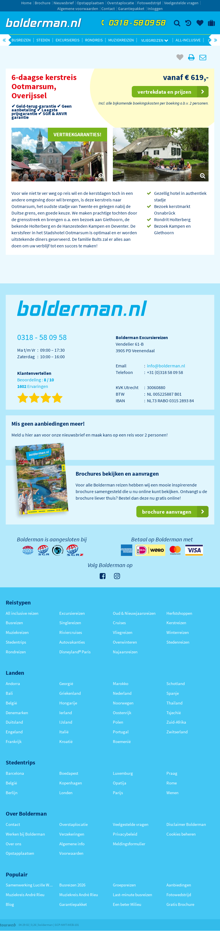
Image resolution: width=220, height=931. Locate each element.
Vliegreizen (154, 40)
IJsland (65, 722)
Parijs (118, 792)
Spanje (172, 693)
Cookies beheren (181, 834)
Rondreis (94, 40)
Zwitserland (177, 731)
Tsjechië (173, 712)
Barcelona (15, 773)
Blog (10, 904)
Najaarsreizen (125, 651)
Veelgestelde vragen (181, 3)
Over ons (13, 843)
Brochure (42, 3)
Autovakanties (72, 642)
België (11, 703)
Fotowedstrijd (149, 3)
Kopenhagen (70, 783)
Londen (65, 792)
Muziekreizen (121, 40)
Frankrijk (13, 741)
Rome (171, 783)
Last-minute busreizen (132, 894)
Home (26, 3)
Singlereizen (70, 622)
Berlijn (11, 792)
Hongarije (68, 703)
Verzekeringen (71, 834)
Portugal (121, 731)
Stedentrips (16, 642)
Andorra (13, 683)
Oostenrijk (122, 712)
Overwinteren (125, 642)
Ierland (65, 712)
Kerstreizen (176, 622)
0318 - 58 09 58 (133, 23)
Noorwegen (123, 703)
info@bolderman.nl (166, 366)
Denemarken (17, 712)
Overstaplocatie (120, 3)
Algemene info (72, 843)
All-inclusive (188, 40)
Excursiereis (67, 40)
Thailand (174, 703)
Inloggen (155, 9)
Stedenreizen (177, 642)
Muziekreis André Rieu (25, 894)
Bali (9, 693)
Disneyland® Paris (75, 651)
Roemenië (122, 741)
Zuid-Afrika (176, 722)
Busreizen (21, 40)
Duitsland (14, 722)
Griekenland (70, 693)
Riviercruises (70, 632)
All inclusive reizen (22, 613)
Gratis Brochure (180, 904)
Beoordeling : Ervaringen (35, 383)
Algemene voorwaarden (77, 9)
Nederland (122, 693)
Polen (118, 722)
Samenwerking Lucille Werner (30, 885)
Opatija (119, 783)
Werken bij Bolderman (25, 834)
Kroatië (65, 741)
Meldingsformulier (129, 843)
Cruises (119, 622)
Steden (43, 40)
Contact (108, 9)
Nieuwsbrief (64, 3)
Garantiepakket (131, 9)
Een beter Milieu (127, 904)
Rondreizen (16, 651)
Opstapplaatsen (90, 3)
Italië (63, 731)
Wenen (172, 792)
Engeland (14, 731)
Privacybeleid (125, 834)
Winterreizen (177, 632)
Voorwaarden (71, 853)
